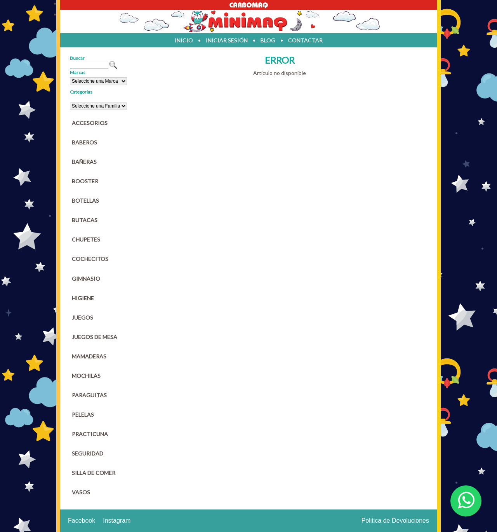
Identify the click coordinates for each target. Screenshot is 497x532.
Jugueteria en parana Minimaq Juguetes (248, 21)
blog (268, 40)
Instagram (116, 520)
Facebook (81, 520)
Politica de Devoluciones (395, 520)
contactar (305, 40)
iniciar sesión (227, 40)
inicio (184, 40)
